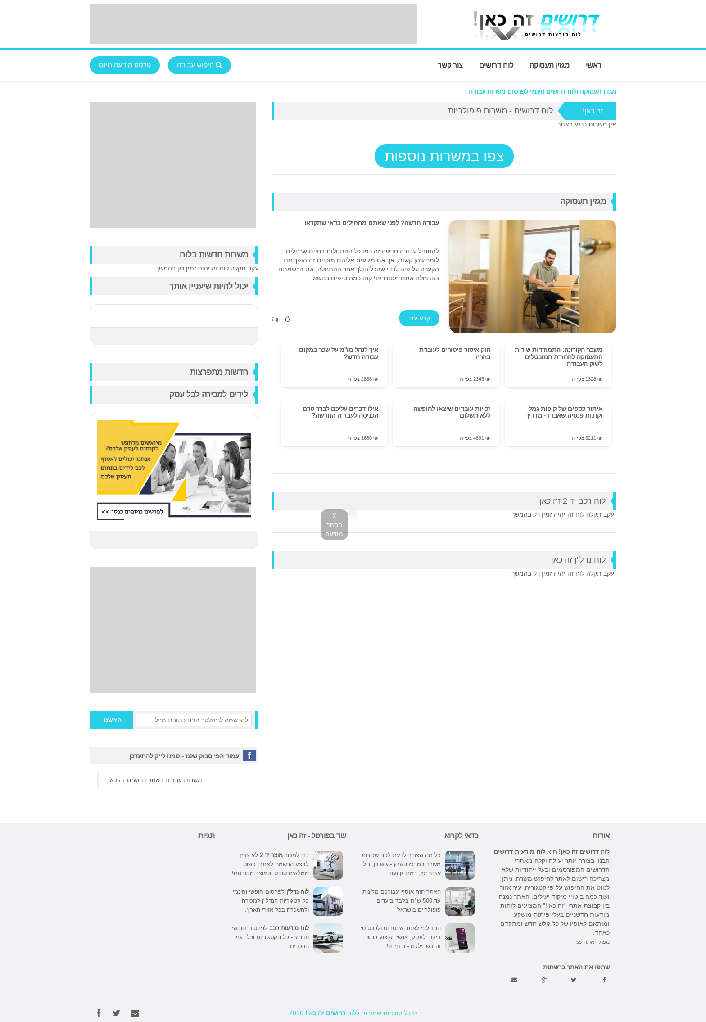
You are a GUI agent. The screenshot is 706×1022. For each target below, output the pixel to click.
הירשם (113, 720)
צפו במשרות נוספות (444, 156)
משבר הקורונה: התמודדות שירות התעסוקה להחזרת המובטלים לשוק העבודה (558, 356)
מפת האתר (597, 941)
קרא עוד (419, 318)
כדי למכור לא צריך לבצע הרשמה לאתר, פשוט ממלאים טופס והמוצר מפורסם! (270, 864)
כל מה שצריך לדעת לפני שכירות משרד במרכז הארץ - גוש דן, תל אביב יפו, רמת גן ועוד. (401, 864)
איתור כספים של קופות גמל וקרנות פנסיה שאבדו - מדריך (564, 412)
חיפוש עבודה (199, 64)
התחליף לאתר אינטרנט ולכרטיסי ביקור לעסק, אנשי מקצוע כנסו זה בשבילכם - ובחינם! (401, 937)
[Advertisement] (253, 24)
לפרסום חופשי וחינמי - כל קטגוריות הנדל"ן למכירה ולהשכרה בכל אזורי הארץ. (269, 900)
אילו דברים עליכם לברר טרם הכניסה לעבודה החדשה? (340, 412)
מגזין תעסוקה (550, 64)
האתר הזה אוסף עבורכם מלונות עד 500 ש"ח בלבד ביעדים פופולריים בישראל (401, 900)
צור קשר (450, 64)
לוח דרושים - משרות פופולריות (500, 110)
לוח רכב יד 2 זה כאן (572, 500)
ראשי (594, 64)
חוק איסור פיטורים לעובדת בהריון (454, 353)
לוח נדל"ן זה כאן (578, 559)
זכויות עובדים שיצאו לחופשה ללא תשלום (451, 412)
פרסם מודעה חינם (125, 64)
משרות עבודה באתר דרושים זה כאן (155, 779)
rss (578, 941)
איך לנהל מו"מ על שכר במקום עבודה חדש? (338, 353)
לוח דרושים (496, 64)
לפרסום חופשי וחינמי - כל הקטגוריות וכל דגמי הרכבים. (270, 937)
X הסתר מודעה (334, 524)
